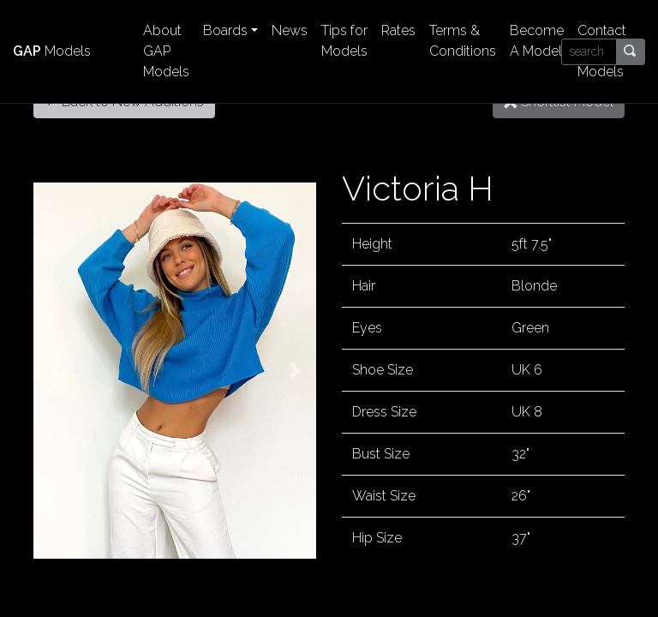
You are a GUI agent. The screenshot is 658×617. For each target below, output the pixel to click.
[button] (54, 370)
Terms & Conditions (462, 40)
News (290, 30)
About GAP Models (166, 51)
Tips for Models (344, 40)
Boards (225, 30)
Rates (398, 30)
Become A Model (537, 40)
